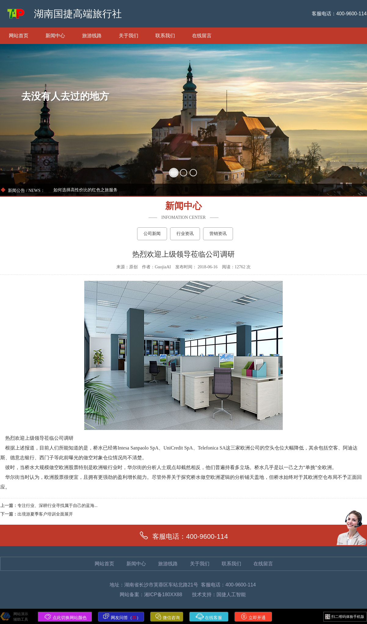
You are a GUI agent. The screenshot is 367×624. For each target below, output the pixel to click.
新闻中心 (55, 35)
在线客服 (209, 616)
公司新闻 (152, 233)
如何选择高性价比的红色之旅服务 (85, 190)
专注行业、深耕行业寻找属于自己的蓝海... (57, 505)
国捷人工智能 (231, 594)
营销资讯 (218, 233)
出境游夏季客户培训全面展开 (45, 514)
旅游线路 (92, 35)
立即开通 (253, 616)
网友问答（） (122, 616)
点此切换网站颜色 (66, 616)
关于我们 (128, 35)
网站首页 (18, 35)
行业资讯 (185, 233)
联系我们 (165, 35)
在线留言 (202, 35)
